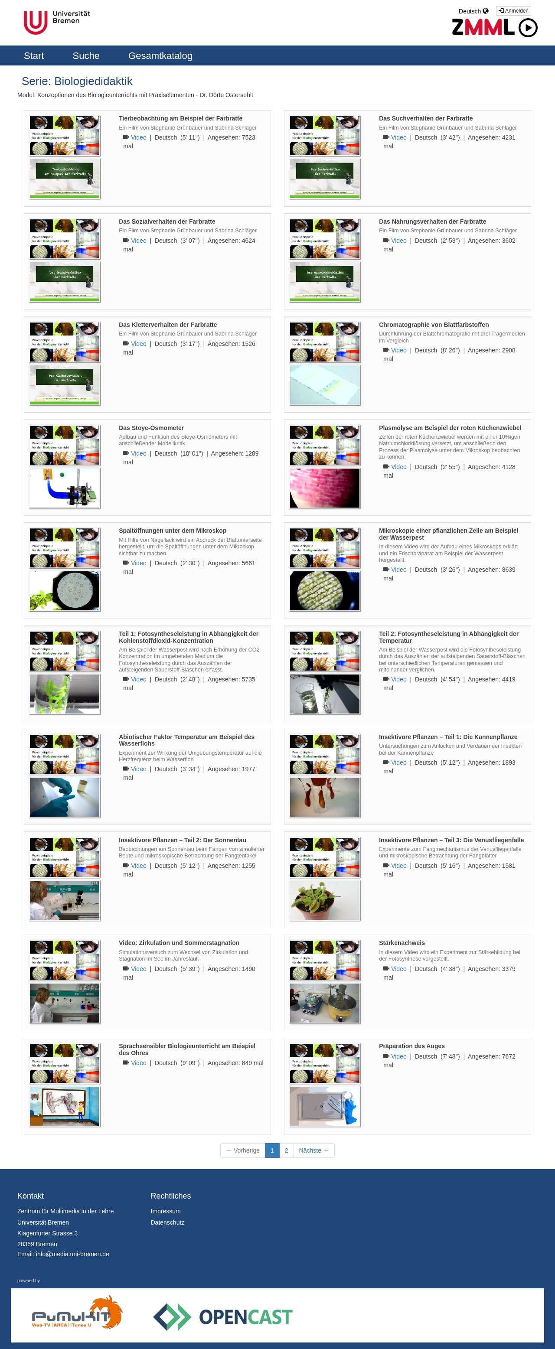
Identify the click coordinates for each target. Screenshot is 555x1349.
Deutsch (474, 11)
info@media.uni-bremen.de (72, 1254)
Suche (88, 55)
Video (139, 137)
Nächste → (314, 1150)
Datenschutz (168, 1222)
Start (35, 55)
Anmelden (514, 11)
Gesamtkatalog (160, 55)
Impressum (166, 1211)
